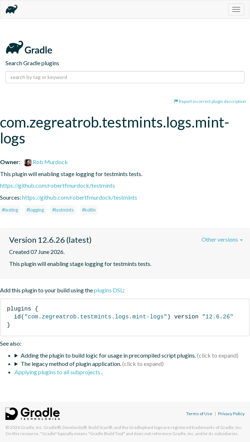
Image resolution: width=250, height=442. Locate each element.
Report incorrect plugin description (210, 101)
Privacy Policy (231, 413)
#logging (35, 210)
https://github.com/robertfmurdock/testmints (57, 185)
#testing (10, 210)
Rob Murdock (46, 161)
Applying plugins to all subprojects (58, 371)
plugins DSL (108, 290)
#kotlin (89, 210)
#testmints (63, 210)
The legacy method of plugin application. (71, 363)
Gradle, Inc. (32, 427)
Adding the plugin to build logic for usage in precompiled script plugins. (108, 355)
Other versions (222, 239)
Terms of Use (199, 413)
